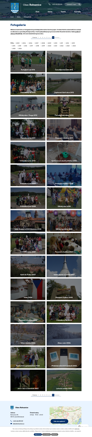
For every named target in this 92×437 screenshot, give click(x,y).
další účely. (77, 428)
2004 (24, 43)
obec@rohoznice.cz (18, 423)
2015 (19, 46)
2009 (49, 43)
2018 (37, 46)
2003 (17, 43)
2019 (43, 46)
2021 (55, 46)
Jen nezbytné (46, 434)
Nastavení (54, 434)
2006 (30, 43)
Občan (19, 17)
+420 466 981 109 (18, 421)
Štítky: (12, 43)
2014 (13, 46)
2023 (67, 46)
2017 (31, 46)
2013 (73, 43)
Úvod (12, 17)
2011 (61, 43)
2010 (55, 43)
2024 (74, 46)
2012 (67, 43)
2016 (25, 46)
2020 (49, 46)
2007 (36, 43)
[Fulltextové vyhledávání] (73, 4)
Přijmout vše (38, 434)
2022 (61, 46)
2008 (43, 43)
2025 (13, 48)
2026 (20, 48)
